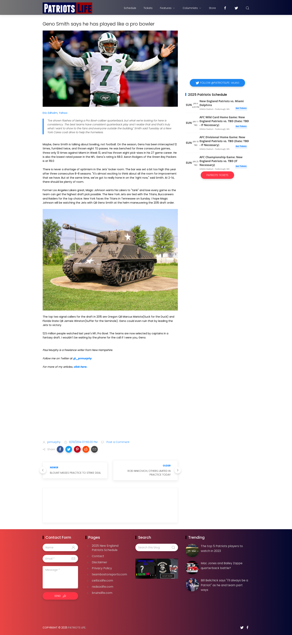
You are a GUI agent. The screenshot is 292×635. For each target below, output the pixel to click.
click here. (80, 367)
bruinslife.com (102, 593)
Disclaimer (99, 562)
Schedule (130, 8)
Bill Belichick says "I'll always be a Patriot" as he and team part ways (224, 585)
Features (167, 8)
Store (212, 8)
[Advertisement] (110, 408)
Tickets (148, 8)
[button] (60, 449)
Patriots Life (76, 627)
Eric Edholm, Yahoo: (55, 113)
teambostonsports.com (109, 574)
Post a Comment (117, 442)
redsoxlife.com (102, 587)
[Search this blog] (156, 547)
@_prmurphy (82, 358)
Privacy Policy (102, 568)
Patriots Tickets (217, 175)
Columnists (192, 8)
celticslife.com (102, 580)
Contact (98, 556)
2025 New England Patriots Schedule (105, 548)
